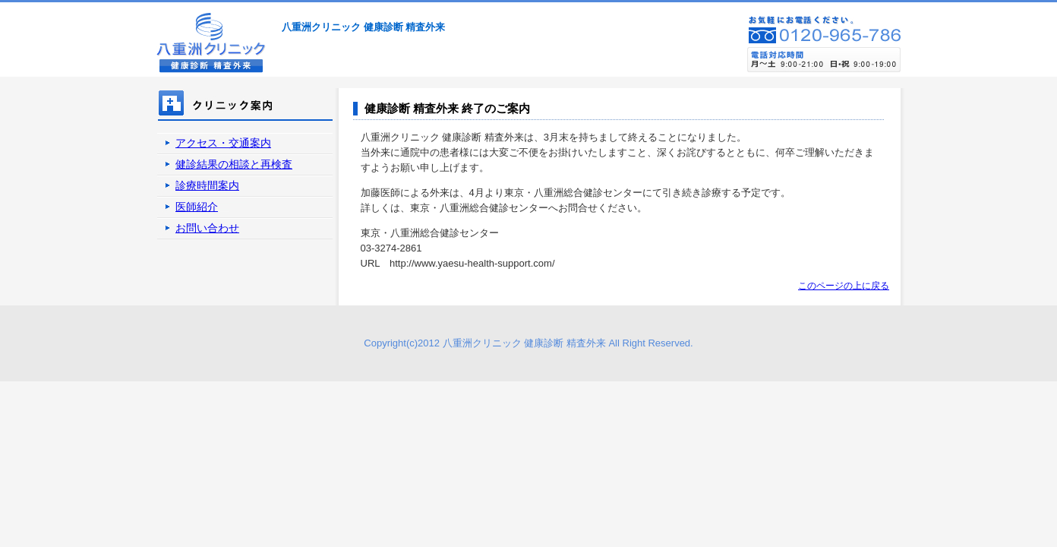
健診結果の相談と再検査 (233, 164)
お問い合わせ (207, 228)
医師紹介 (196, 207)
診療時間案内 (207, 185)
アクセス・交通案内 (223, 143)
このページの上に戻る (843, 285)
